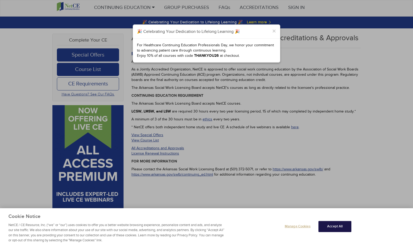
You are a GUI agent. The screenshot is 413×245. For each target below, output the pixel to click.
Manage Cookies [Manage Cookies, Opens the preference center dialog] (298, 231)
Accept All (335, 231)
